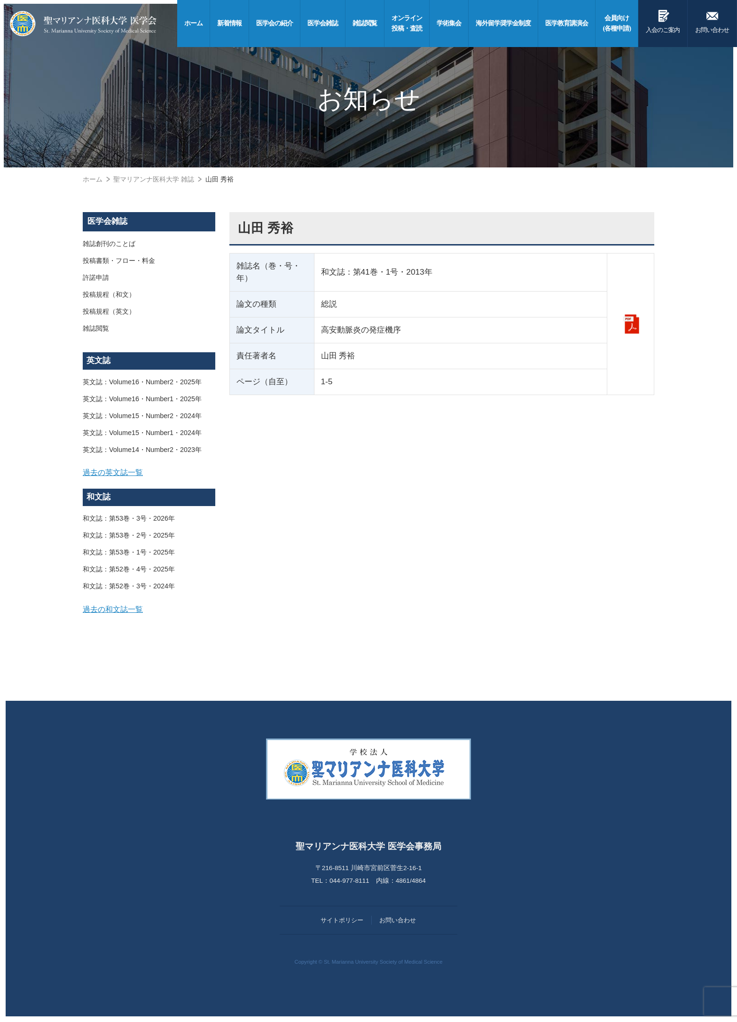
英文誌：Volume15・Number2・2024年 (142, 416)
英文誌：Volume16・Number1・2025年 (142, 399)
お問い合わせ (712, 19)
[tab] (149, 472)
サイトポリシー (342, 920)
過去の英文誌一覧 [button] (113, 472)
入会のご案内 (663, 19)
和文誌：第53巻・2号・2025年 (129, 535)
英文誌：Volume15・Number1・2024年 (142, 432)
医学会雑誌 (107, 221)
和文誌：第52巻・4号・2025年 (129, 569)
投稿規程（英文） (109, 311)
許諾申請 (96, 277)
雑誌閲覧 (96, 328)
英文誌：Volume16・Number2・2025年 (142, 382)
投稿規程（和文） (109, 294)
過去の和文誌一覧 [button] (113, 609)
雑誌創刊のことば (109, 243)
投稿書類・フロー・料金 (119, 260)
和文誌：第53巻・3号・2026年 (129, 518)
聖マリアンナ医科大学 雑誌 (153, 179)
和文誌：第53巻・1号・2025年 (129, 552)
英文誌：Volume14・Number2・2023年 (142, 449)
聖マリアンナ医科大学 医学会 (83, 23)
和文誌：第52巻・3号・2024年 (129, 586)
